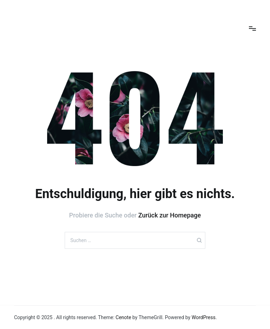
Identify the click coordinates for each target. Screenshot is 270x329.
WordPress (204, 317)
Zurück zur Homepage (169, 215)
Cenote (123, 317)
